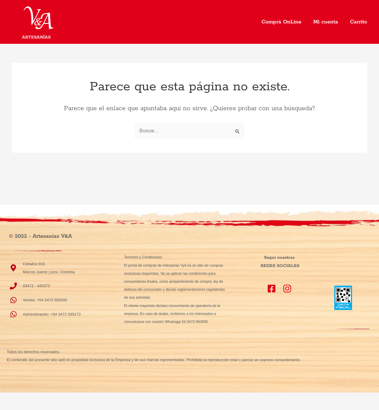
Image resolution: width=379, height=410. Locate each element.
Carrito (358, 22)
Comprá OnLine (281, 22)
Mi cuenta (325, 22)
